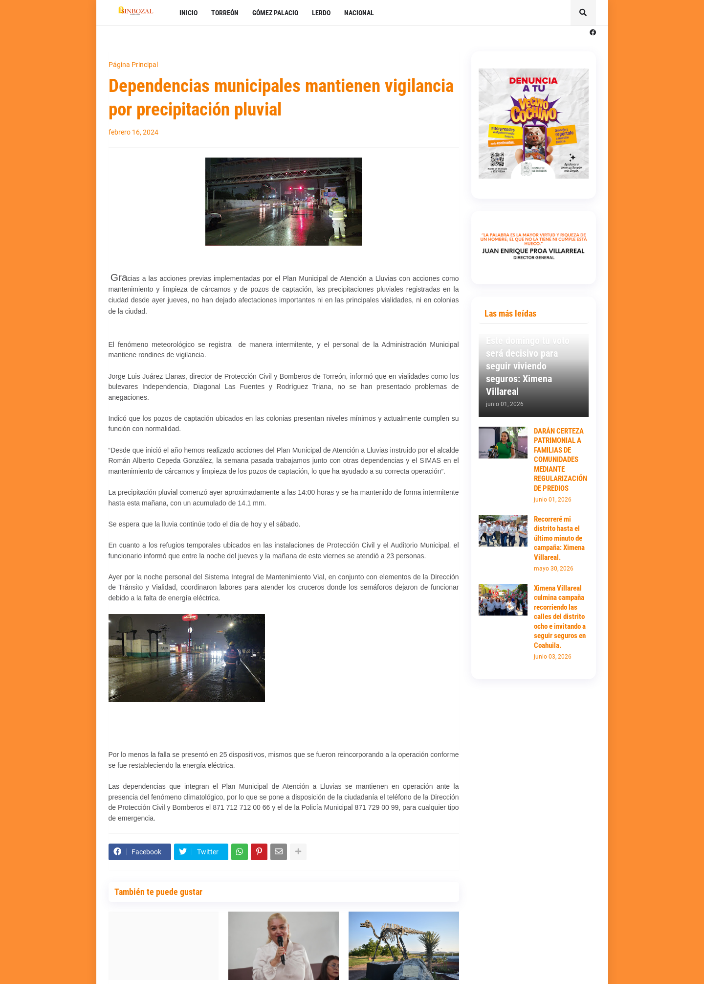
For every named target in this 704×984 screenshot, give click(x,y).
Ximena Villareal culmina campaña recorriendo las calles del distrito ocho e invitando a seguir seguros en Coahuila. (560, 617)
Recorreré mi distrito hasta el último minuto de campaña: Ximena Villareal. (559, 538)
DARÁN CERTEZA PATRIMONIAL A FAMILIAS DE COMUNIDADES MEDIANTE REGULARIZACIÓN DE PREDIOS (560, 460)
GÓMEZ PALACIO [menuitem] (275, 13)
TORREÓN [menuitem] (225, 13)
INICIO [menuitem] (188, 13)
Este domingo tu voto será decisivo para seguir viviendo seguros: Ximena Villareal (528, 366)
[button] (583, 12)
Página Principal (133, 64)
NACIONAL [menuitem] (359, 13)
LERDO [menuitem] (321, 13)
